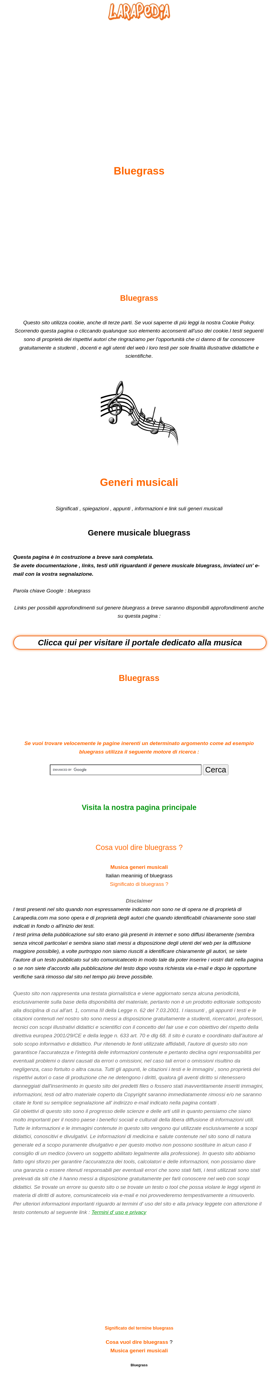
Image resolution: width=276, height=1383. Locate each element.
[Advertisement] (139, 79)
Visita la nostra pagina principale (139, 807)
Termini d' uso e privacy (118, 1212)
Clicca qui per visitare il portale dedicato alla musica (140, 642)
